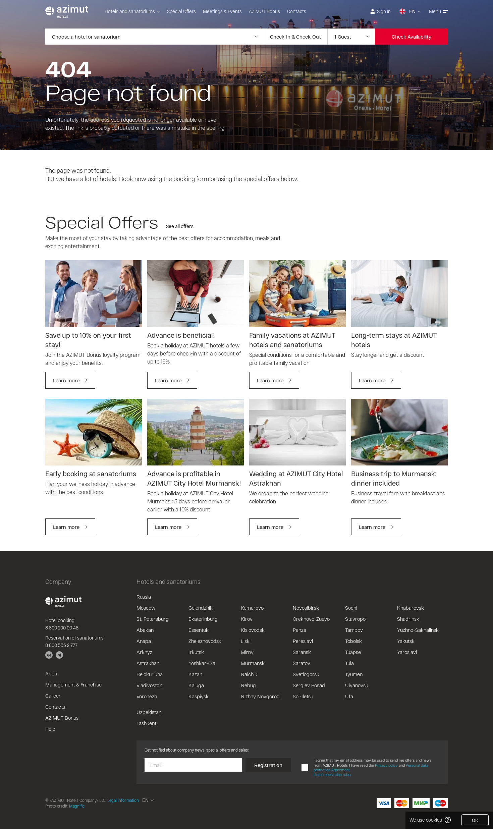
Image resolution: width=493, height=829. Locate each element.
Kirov (247, 619)
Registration (268, 765)
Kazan (195, 674)
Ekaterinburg (203, 619)
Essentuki (199, 630)
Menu (438, 11)
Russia (143, 597)
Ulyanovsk (356, 685)
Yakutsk (406, 641)
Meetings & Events (222, 11)
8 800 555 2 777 (61, 645)
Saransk (302, 652)
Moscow (145, 608)
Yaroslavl (407, 652)
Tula (349, 663)
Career (53, 696)
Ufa (349, 696)
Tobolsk (353, 641)
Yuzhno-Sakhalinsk (418, 630)
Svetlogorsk (306, 674)
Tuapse (353, 652)
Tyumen (354, 674)
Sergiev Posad (309, 685)
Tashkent (146, 723)
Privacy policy (386, 765)
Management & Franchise (73, 684)
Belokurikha (149, 674)
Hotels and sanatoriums (132, 11)
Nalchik (249, 674)
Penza (299, 630)
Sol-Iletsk (303, 696)
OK (475, 820)
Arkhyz (144, 652)
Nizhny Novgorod (260, 696)
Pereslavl (303, 641)
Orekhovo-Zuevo (311, 619)
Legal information (123, 800)
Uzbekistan (148, 712)
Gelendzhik (200, 608)
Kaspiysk (198, 696)
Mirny (247, 652)
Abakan (145, 630)
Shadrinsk (408, 619)
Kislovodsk (253, 630)
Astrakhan (147, 663)
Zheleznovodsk (204, 641)
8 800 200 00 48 (61, 627)
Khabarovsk (410, 608)
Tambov (354, 630)
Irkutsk (196, 652)
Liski (246, 641)
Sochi (351, 608)
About (52, 673)
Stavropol (356, 619)
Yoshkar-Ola (201, 663)
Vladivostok (149, 685)
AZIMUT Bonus (264, 11)
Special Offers (181, 11)
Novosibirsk (306, 608)
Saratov (301, 663)
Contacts (296, 11)
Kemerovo (252, 608)
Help (50, 729)
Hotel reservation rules (332, 774)
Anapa (143, 641)
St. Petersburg (152, 619)
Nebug (248, 685)
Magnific (77, 806)
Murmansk (253, 663)
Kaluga (196, 685)
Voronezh (146, 696)
